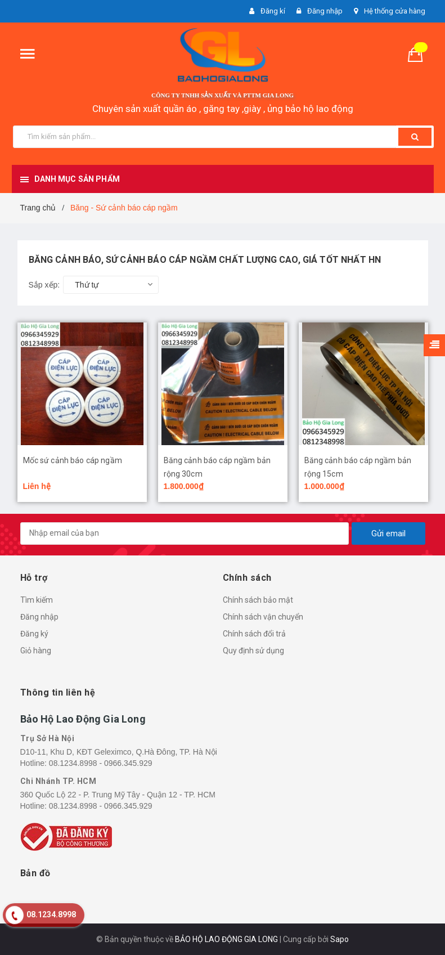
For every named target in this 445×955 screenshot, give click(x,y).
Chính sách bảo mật (258, 599)
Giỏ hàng (35, 650)
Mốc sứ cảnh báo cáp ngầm (72, 460)
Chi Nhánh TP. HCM (58, 781)
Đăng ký (34, 633)
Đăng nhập (39, 616)
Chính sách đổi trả (254, 633)
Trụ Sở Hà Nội (47, 738)
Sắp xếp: (44, 284)
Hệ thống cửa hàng (394, 11)
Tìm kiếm (36, 599)
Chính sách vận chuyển (263, 616)
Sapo (339, 939)
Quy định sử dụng (253, 650)
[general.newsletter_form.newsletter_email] (184, 533)
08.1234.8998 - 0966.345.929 (100, 763)
